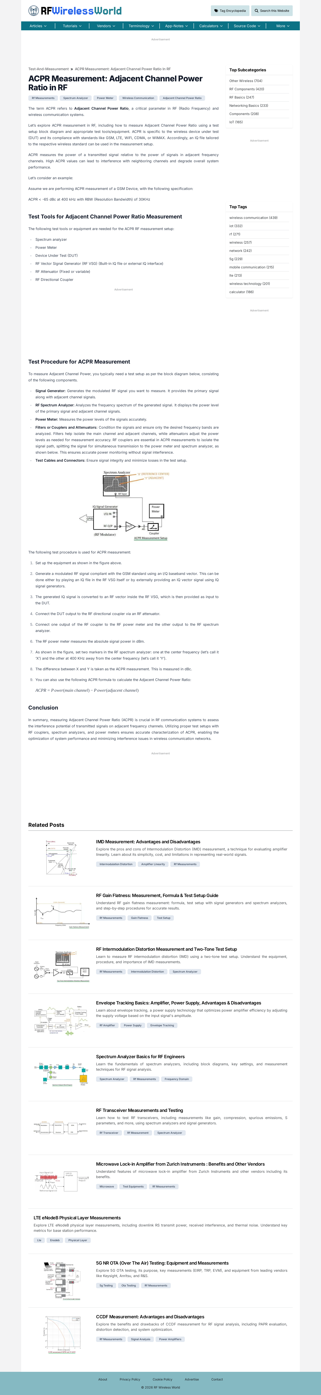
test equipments (133, 1186)
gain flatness (139, 918)
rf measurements (43, 98)
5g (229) (236, 259)
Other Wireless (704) (245, 81)
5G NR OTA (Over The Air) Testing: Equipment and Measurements (162, 1263)
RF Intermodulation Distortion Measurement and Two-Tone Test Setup (166, 949)
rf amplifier (107, 1025)
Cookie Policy (162, 1379)
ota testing (128, 1285)
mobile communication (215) (251, 267)
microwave (107, 1186)
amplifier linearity (153, 864)
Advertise (192, 1379)
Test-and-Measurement (48, 69)
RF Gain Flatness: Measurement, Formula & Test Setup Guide (157, 895)
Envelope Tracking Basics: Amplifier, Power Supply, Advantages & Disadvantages (178, 1003)
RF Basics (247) (241, 97)
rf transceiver (109, 1132)
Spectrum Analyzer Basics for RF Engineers (140, 1056)
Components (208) (244, 114)
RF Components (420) (246, 89)
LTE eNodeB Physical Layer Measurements (77, 1217)
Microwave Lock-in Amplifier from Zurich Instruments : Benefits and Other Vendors (180, 1164)
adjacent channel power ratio (182, 98)
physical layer (77, 1240)
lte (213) (235, 275)
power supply (133, 1025)
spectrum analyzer (75, 98)
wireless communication (138, 98)
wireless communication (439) (253, 218)
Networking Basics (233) (248, 105)
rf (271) (234, 234)
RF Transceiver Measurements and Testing (139, 1110)
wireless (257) (240, 242)
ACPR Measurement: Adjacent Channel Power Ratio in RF (123, 69)
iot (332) (236, 226)
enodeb (55, 1240)
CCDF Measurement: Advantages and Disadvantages (150, 1316)
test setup (163, 918)
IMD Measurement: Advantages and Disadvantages (148, 841)
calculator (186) (241, 292)
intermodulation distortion (116, 864)
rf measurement (137, 1132)
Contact (217, 1379)
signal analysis (140, 1339)
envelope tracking (162, 1025)
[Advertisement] (160, 51)
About (102, 1379)
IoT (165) (236, 122)
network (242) (240, 251)
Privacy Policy (130, 1379)
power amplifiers (170, 1339)
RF (75, 10)
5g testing (106, 1285)
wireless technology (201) (249, 284)
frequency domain (177, 1079)
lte (39, 1240)
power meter (105, 98)
